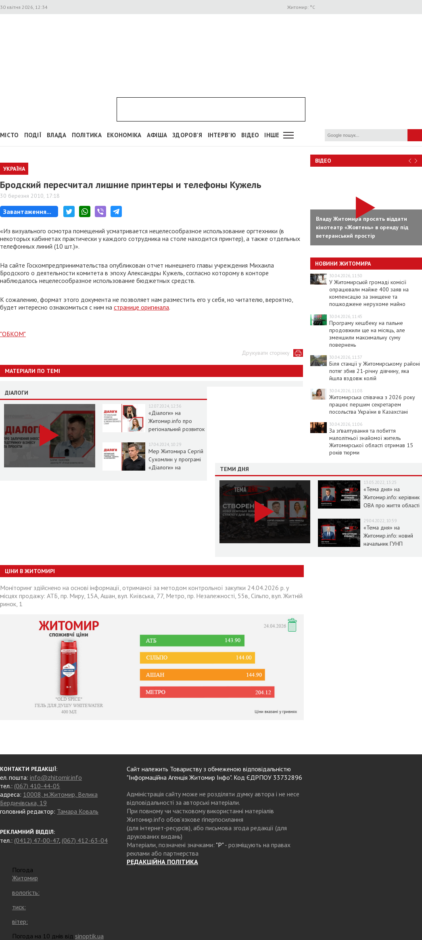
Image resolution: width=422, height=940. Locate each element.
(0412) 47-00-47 (36, 840)
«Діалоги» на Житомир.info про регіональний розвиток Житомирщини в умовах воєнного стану (177, 429)
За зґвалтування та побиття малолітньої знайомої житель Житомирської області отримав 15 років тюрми (371, 441)
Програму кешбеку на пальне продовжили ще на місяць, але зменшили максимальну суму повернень (367, 333)
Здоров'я (187, 135)
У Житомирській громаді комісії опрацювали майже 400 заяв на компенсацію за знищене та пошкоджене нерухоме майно (369, 293)
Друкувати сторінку (266, 352)
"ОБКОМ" (13, 334)
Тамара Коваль (77, 811)
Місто (9, 135)
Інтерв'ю (222, 135)
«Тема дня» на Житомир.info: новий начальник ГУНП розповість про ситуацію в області (388, 543)
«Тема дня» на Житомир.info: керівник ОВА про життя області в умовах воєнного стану (392, 505)
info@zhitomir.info (56, 777)
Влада (57, 135)
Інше (271, 135)
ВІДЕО (250, 135)
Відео (323, 160)
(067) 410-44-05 (37, 786)
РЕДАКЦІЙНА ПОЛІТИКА (162, 862)
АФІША (157, 135)
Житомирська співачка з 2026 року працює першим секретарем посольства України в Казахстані (372, 404)
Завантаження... (27, 211)
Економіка (124, 135)
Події (33, 135)
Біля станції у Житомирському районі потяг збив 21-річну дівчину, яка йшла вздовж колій (374, 371)
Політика (87, 135)
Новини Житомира (343, 263)
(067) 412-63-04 (85, 840)
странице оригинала (141, 307)
